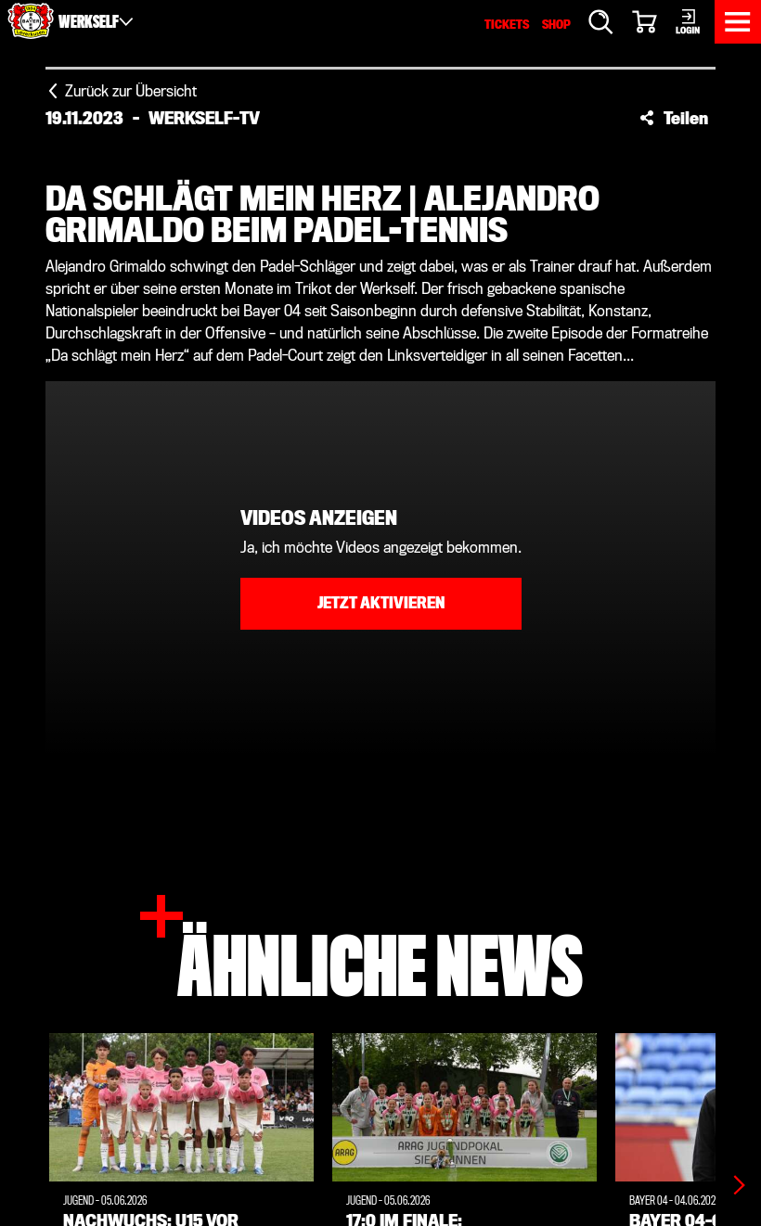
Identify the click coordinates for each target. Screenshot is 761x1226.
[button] (674, 117)
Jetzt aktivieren (381, 603)
